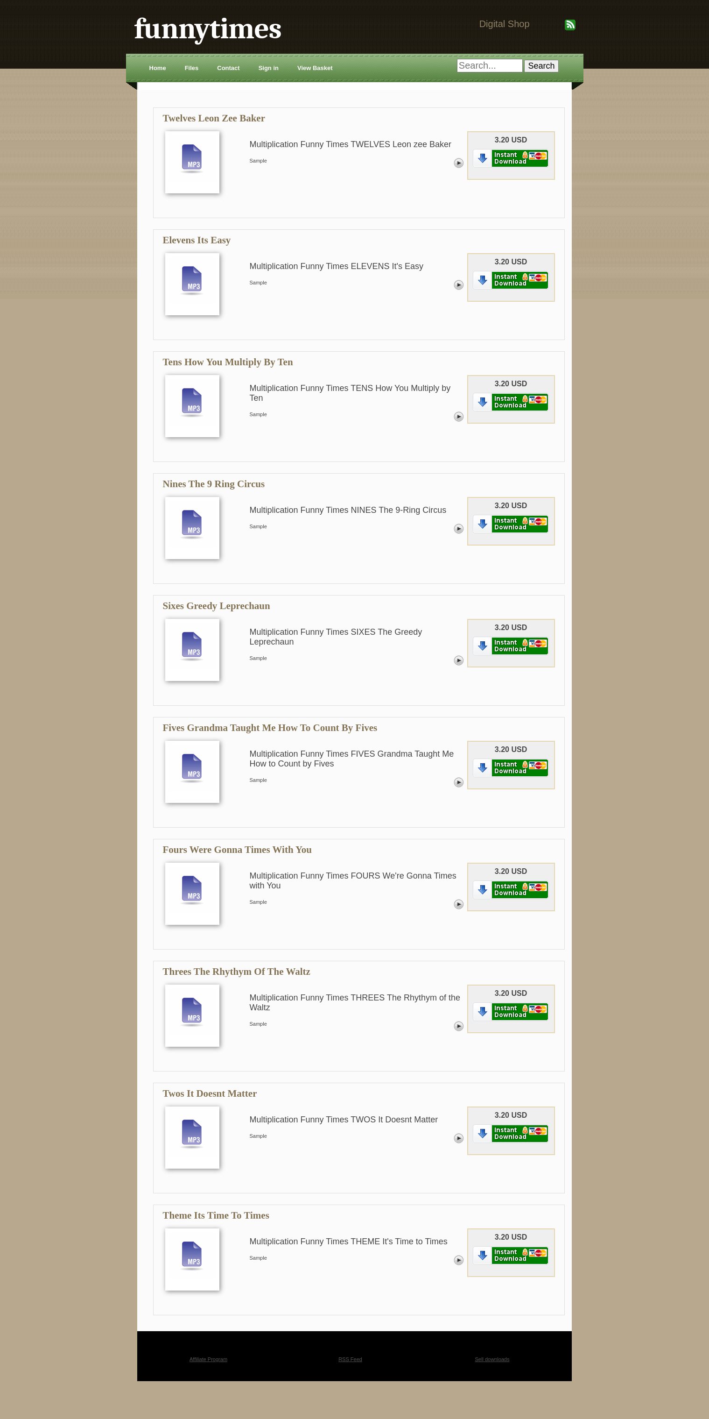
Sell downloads (492, 1359)
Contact (228, 67)
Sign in (269, 67)
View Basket (315, 67)
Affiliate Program (208, 1359)
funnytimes (207, 29)
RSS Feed (350, 1359)
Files (192, 67)
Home (157, 67)
